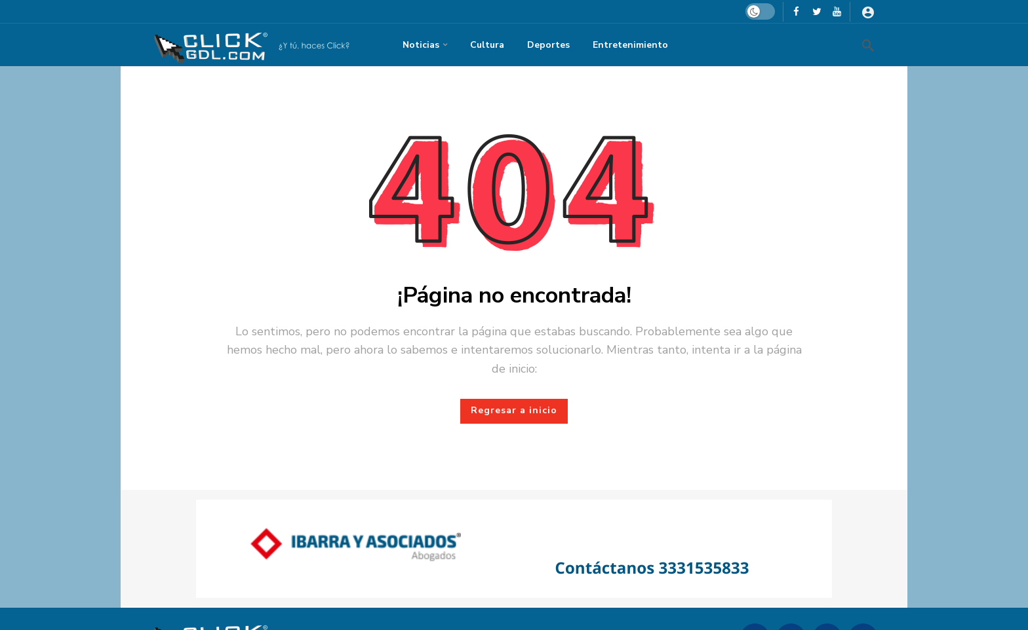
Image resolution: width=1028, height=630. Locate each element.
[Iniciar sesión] (868, 12)
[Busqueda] (868, 45)
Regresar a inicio (514, 410)
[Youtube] (837, 11)
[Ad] (514, 549)
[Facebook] (796, 11)
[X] (816, 11)
